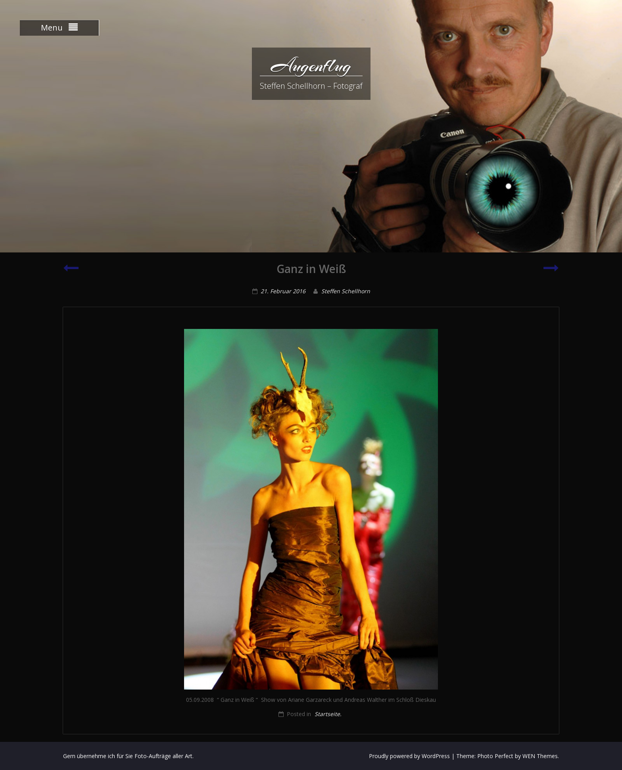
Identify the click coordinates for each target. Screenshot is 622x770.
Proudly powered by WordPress (409, 756)
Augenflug (311, 65)
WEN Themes (540, 756)
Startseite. (328, 714)
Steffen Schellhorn (345, 291)
